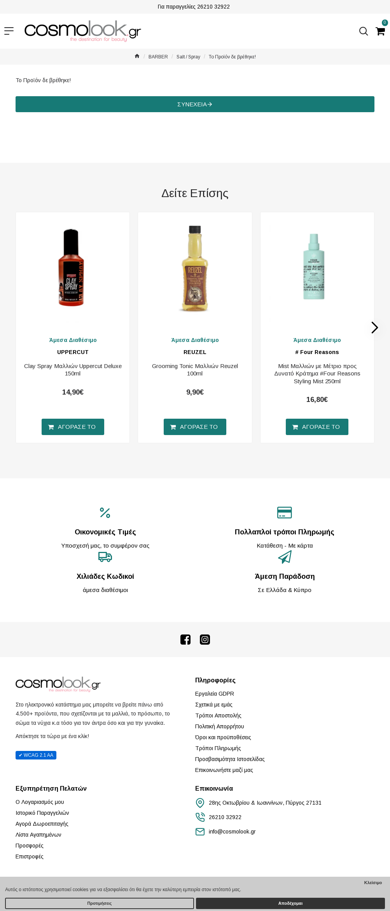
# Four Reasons (317, 352)
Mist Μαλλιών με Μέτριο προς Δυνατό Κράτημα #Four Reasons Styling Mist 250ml (317, 373)
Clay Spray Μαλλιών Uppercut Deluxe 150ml (73, 370)
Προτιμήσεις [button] (99, 903)
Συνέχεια (192, 104)
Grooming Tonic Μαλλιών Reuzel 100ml (195, 370)
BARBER (158, 57)
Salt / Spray (188, 57)
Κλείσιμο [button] (373, 882)
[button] (375, 327)
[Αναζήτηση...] (362, 31)
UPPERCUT (73, 352)
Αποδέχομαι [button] (290, 903)
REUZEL (195, 352)
